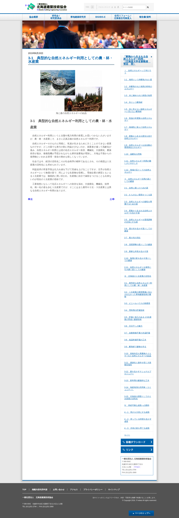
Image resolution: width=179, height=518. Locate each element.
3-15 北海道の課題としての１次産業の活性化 (137, 397)
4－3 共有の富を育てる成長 (137, 428)
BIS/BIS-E (100, 17)
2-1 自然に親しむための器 (136, 188)
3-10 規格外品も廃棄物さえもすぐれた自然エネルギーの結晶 (137, 354)
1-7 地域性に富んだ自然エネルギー (138, 128)
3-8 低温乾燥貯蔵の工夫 (135, 340)
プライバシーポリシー (93, 489)
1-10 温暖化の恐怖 (133, 154)
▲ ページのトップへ (141, 513)
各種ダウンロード (137, 442)
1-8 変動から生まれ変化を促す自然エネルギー (138, 137)
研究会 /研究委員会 (55, 17)
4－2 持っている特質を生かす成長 (137, 420)
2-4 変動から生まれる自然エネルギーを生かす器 (138, 212)
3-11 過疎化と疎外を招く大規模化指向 (137, 363)
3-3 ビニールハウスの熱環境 (137, 303)
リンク (137, 449)
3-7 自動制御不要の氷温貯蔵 (137, 333)
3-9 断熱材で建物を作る (135, 347)
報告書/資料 (145, 17)
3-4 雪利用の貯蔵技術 (134, 310)
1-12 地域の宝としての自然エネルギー (137, 171)
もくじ (127, 435)
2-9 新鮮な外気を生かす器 (136, 251)
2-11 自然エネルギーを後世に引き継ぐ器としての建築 (137, 268)
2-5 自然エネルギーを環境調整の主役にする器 (138, 221)
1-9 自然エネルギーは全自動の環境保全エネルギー (138, 146)
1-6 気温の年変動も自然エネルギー (138, 119)
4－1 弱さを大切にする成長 (137, 412)
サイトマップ (114, 489)
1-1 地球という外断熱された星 (138, 79)
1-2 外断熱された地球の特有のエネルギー (138, 87)
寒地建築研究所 (78, 17)
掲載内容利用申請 (39, 489)
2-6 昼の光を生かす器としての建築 (138, 229)
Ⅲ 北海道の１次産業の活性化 (137, 276)
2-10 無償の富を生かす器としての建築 (137, 259)
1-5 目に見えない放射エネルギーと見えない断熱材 (138, 110)
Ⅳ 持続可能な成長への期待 (136, 405)
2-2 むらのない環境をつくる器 (138, 195)
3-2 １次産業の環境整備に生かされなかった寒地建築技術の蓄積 (138, 294)
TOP (24, 489)
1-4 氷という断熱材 (133, 102)
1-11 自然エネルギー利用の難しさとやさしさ (137, 162)
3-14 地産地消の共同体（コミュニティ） (137, 388)
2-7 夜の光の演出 (132, 238)
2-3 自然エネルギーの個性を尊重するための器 (138, 203)
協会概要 (33, 17)
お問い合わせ (58, 489)
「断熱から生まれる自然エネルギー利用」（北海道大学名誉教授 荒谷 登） (136, 60)
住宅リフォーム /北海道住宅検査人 (123, 17)
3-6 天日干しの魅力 (133, 326)
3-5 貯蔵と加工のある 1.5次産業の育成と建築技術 (137, 318)
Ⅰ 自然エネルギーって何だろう (137, 71)
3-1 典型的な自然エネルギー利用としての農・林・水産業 (138, 284)
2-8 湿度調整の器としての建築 (138, 244)
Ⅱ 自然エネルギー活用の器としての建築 (137, 180)
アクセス (137, 467)
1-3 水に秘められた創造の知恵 (138, 95)
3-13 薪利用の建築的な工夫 (136, 380)
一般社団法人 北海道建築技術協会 (46, 7)
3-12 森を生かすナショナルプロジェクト (137, 372)
